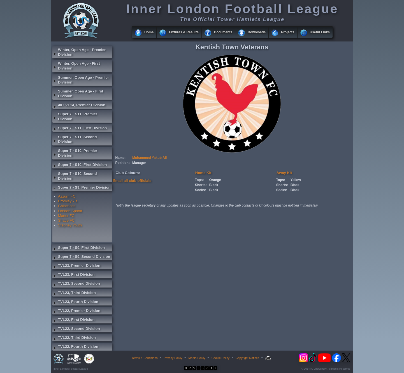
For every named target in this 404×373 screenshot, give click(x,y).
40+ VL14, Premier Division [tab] (78, 105)
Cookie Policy (221, 358)
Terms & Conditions (144, 358)
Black (213, 185)
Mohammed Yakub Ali (149, 158)
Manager (139, 163)
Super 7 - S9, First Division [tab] (78, 248)
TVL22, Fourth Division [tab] (75, 347)
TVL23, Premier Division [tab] (76, 266)
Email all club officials (132, 181)
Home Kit (203, 173)
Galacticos (66, 206)
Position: (122, 163)
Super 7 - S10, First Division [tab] (79, 165)
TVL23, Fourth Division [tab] (75, 302)
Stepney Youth (70, 225)
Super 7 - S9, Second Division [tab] (81, 257)
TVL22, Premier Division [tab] (76, 311)
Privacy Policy (173, 358)
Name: (120, 158)
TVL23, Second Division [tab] (76, 284)
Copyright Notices (247, 358)
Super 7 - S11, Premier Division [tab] (74, 116)
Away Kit (284, 173)
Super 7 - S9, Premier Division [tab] (81, 188)
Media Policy (196, 358)
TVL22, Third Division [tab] (74, 338)
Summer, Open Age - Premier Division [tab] (80, 79)
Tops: (199, 180)
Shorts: (201, 185)
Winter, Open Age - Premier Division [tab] (79, 52)
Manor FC (66, 216)
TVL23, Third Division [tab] (74, 293)
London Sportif (70, 211)
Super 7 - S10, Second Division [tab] (74, 176)
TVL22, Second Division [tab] (76, 329)
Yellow (296, 180)
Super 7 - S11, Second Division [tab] (74, 139)
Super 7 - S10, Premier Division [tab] (74, 153)
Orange (215, 180)
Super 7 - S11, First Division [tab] (79, 128)
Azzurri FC (66, 196)
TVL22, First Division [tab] (73, 320)
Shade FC (66, 220)
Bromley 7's (67, 201)
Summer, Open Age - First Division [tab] (77, 93)
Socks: (200, 190)
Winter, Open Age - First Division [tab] (76, 65)
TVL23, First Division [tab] (73, 275)
